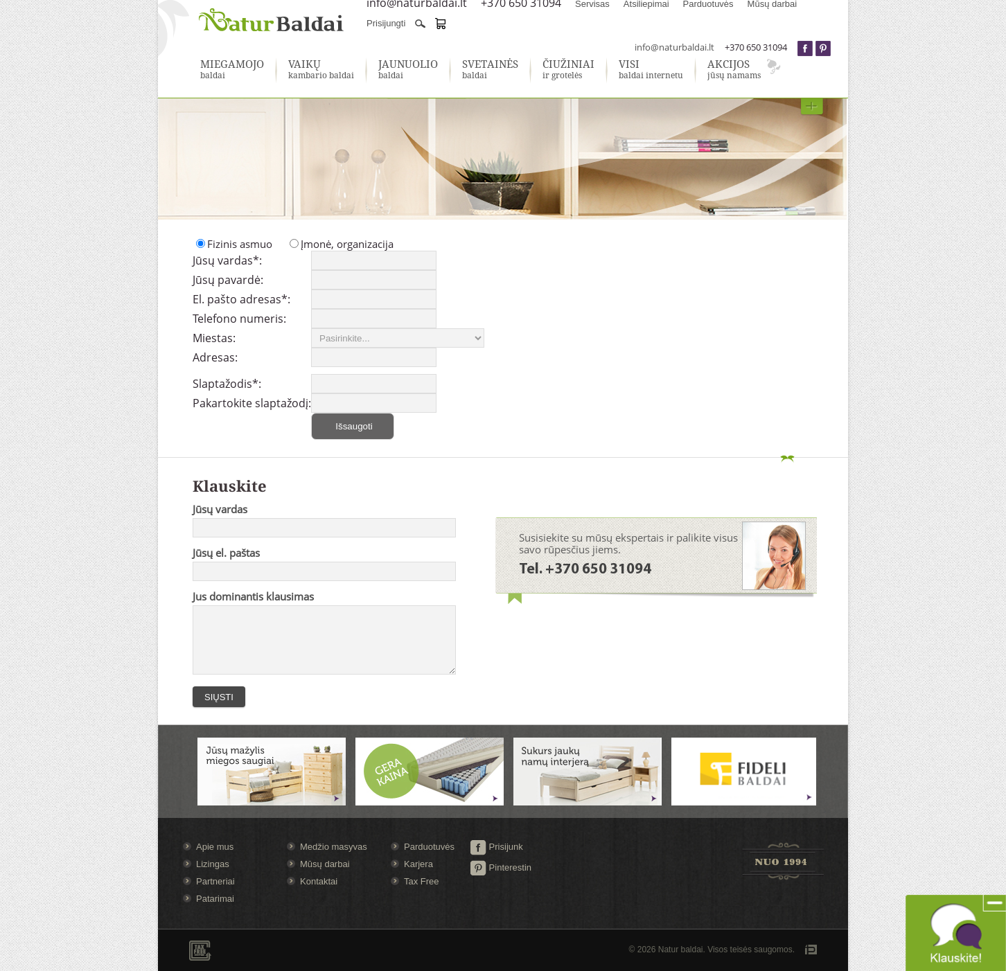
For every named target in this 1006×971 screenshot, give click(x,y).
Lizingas (212, 864)
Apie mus (214, 846)
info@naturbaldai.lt (674, 47)
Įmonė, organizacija (347, 244)
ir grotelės (568, 70)
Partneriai (215, 881)
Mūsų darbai (325, 864)
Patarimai (215, 898)
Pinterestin (500, 867)
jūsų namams (734, 70)
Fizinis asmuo (239, 244)
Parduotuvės (429, 846)
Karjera (418, 864)
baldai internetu (651, 70)
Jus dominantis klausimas (253, 596)
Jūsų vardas (220, 509)
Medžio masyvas (333, 846)
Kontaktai (318, 881)
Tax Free (421, 881)
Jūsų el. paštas (226, 552)
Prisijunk (496, 846)
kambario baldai (321, 70)
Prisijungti (386, 23)
